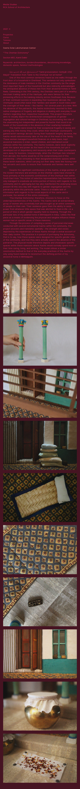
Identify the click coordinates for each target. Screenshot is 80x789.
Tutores (7, 40)
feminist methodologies (31, 65)
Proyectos (8, 34)
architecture (20, 62)
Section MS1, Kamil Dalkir (15, 57)
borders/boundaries (36, 62)
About (6, 43)
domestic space (11, 65)
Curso (6, 37)
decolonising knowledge (59, 62)
